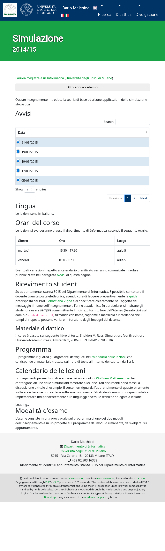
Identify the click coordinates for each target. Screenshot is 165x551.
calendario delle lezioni (109, 394)
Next (143, 235)
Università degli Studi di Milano (89, 78)
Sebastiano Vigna (59, 338)
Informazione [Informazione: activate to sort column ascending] (49, 132)
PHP (47, 519)
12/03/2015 (26, 194)
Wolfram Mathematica (112, 415)
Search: (127, 122)
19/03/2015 (26, 161)
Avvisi (61, 312)
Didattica (124, 14)
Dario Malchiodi (76, 8)
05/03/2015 (26, 208)
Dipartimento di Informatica (84, 483)
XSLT (56, 519)
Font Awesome (106, 515)
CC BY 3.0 (139, 515)
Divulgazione (147, 14)
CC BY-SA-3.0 (75, 515)
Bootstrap (50, 534)
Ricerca (104, 14)
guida (133, 333)
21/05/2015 (26, 142)
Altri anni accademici (82, 87)
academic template (95, 534)
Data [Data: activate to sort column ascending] (21, 132)
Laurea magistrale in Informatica (39, 78)
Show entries (30, 227)
